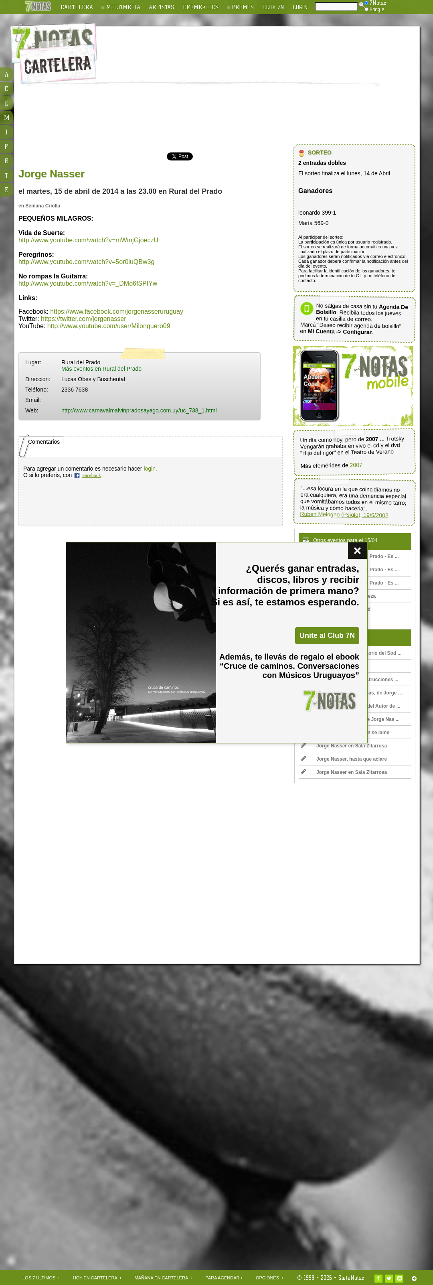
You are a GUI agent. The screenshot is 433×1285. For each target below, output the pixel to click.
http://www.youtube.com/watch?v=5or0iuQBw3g (86, 261)
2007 (356, 464)
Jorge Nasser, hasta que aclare (344, 759)
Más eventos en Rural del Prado (101, 368)
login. (150, 468)
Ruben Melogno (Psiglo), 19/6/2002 (344, 514)
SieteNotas (351, 1278)
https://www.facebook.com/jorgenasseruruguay (116, 311)
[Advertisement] (241, 86)
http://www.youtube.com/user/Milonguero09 (108, 326)
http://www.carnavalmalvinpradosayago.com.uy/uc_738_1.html (139, 410)
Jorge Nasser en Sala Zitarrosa (344, 746)
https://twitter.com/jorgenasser (83, 318)
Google (374, 9)
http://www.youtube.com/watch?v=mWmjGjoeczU (88, 240)
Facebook (91, 475)
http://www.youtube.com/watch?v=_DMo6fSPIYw (87, 283)
